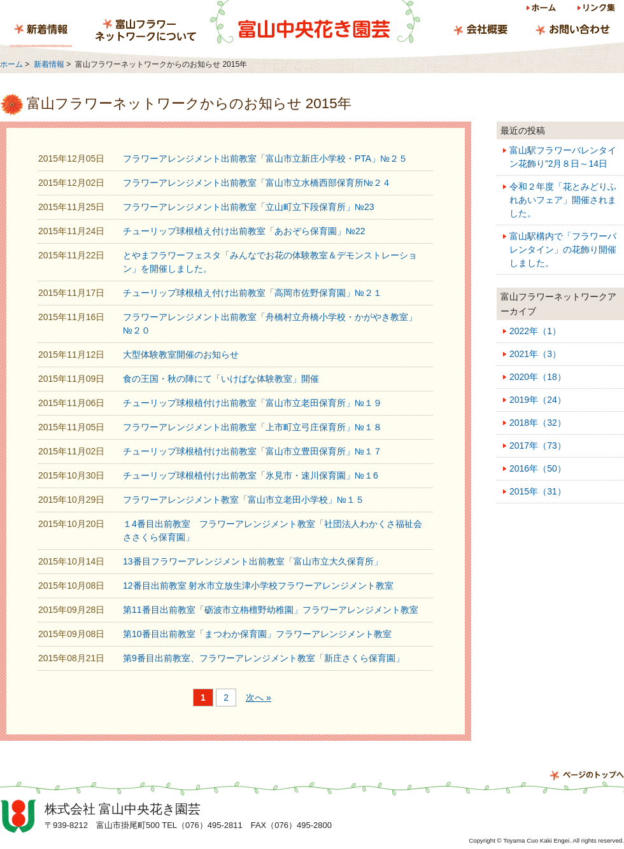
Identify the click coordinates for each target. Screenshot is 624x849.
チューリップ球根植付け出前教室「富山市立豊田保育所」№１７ (252, 451)
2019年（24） (537, 400)
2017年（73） (537, 445)
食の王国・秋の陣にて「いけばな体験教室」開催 (221, 379)
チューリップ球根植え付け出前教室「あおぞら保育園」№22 (244, 231)
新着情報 (41, 31)
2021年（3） (535, 354)
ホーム (542, 10)
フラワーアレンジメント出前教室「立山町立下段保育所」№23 (248, 207)
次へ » (258, 697)
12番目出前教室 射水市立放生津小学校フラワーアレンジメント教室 (258, 585)
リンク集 (595, 10)
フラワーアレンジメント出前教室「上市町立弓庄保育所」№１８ (252, 427)
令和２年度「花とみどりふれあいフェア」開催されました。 (562, 199)
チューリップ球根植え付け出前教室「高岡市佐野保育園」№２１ (252, 293)
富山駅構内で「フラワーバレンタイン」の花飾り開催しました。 (562, 249)
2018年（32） (537, 422)
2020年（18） (537, 377)
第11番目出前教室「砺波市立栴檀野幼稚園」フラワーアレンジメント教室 (270, 610)
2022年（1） (535, 331)
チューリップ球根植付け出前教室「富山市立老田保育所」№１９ (252, 403)
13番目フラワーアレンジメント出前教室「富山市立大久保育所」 (253, 561)
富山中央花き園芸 (315, 22)
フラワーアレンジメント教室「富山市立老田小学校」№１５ (243, 500)
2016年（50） (537, 468)
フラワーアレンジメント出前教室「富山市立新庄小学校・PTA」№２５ (265, 158)
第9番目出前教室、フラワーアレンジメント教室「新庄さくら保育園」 (263, 658)
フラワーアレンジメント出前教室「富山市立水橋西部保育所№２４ (257, 183)
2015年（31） (537, 491)
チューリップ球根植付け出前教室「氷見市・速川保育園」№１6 (250, 475)
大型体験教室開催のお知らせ (181, 354)
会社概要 (480, 31)
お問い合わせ (572, 31)
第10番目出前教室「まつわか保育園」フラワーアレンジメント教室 (257, 634)
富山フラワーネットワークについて (146, 31)
